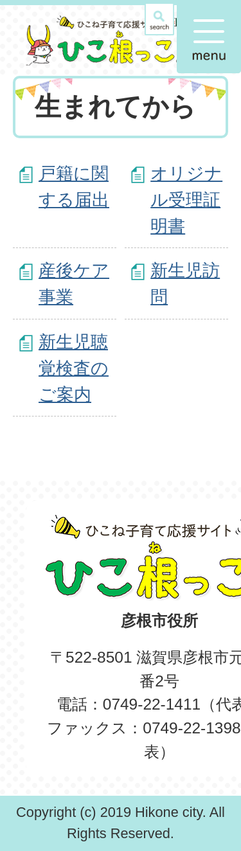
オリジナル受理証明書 (186, 199)
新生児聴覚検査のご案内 (74, 368)
